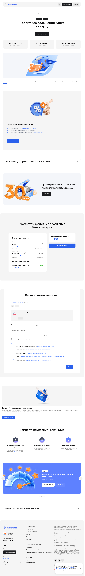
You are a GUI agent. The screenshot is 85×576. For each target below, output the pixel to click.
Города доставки (79, 81)
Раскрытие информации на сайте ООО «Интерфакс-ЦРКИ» (66, 539)
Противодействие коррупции (33, 544)
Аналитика (29, 547)
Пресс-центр (29, 529)
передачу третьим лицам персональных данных (37, 349)
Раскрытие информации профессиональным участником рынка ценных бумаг (67, 530)
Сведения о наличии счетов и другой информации (39, 552)
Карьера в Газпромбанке (32, 560)
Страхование (57, 81)
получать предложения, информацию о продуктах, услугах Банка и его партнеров (42, 356)
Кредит (5, 81)
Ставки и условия (13, 81)
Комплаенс (29, 539)
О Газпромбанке (30, 526)
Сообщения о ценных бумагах (61, 542)
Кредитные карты (30, 562)
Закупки (28, 534)
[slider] (27, 246)
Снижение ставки (24, 81)
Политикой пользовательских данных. (65, 568)
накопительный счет (39, 132)
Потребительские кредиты (34, 13)
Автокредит (29, 557)
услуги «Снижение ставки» (28, 128)
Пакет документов (47, 81)
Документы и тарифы (68, 81)
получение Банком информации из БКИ (35, 353)
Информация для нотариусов (33, 555)
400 (4, 545)
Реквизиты (29, 537)
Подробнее (18, 267)
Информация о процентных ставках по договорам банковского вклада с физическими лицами (65, 527)
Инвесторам (29, 542)
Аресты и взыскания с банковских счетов (37, 549)
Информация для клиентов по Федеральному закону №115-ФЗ (66, 533)
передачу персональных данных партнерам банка (38, 360)
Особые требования (35, 81)
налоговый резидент (17, 302)
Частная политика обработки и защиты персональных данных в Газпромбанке (66, 536)
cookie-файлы (63, 546)
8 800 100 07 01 (8, 540)
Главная (23, 13)
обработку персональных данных (45, 346)
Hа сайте (16, 451)
